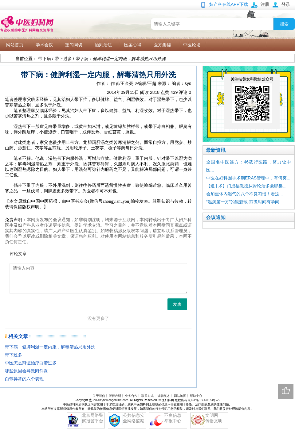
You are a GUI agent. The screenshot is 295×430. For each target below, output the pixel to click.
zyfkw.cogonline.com (114, 400)
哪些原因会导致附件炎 (26, 370)
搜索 (284, 23)
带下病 (44, 58)
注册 (265, 4)
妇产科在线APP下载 (228, 4)
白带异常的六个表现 (24, 378)
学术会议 (44, 44)
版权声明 (115, 395)
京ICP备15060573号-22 (204, 400)
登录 (285, 4)
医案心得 (132, 44)
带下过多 (63, 58)
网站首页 (14, 44)
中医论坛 (191, 44)
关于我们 (99, 395)
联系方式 (147, 395)
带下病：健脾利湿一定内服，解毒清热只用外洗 (50, 346)
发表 (177, 304)
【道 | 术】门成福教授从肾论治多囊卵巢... (246, 185)
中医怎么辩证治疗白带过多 (31, 362)
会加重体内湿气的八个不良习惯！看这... (244, 193)
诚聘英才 (164, 395)
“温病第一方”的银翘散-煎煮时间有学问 (242, 201)
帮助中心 (196, 395)
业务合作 (131, 395)
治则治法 (103, 44)
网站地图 (180, 395)
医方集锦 (162, 44)
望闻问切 (73, 44)
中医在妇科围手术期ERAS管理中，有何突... (248, 177)
